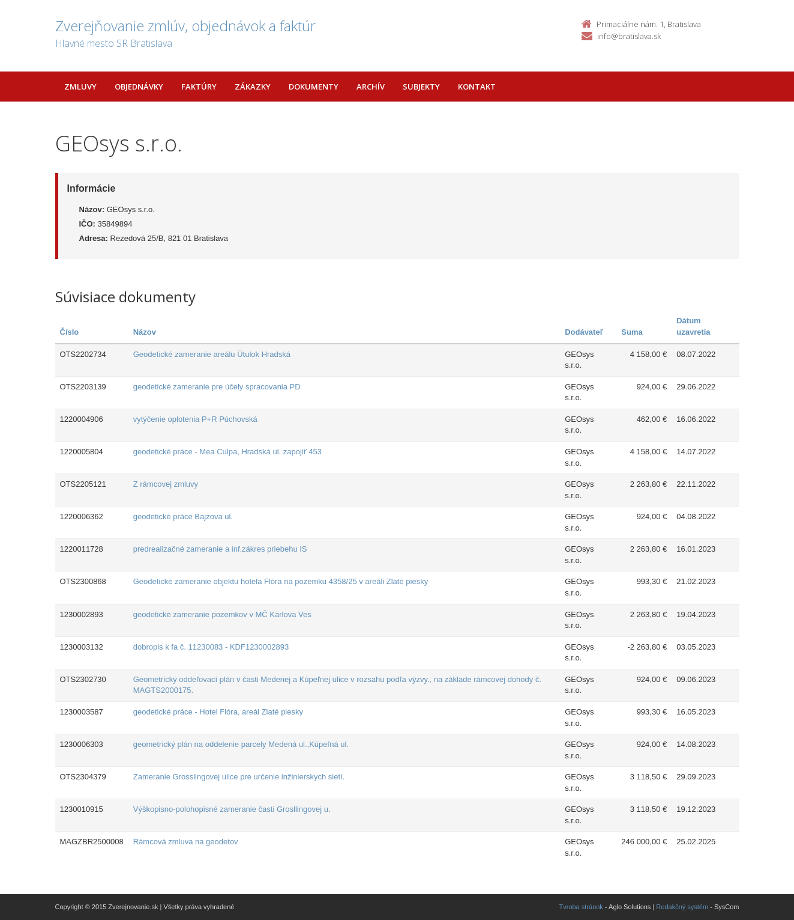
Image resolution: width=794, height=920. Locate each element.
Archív (370, 86)
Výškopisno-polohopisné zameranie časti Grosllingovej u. (232, 809)
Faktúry (199, 86)
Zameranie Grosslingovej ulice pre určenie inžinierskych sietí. (239, 776)
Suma (631, 332)
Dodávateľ (584, 332)
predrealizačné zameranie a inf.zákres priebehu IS (220, 548)
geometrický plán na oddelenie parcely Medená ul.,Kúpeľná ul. (241, 744)
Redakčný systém (682, 906)
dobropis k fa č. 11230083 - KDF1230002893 (211, 646)
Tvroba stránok (581, 906)
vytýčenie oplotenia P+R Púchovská (195, 419)
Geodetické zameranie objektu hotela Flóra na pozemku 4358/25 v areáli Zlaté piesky (280, 581)
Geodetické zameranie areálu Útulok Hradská (211, 354)
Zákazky (253, 86)
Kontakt (477, 86)
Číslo (69, 332)
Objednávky (139, 86)
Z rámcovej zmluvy (165, 484)
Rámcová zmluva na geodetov (185, 841)
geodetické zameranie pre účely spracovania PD (217, 386)
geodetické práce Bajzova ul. (183, 516)
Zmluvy (80, 86)
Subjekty (421, 86)
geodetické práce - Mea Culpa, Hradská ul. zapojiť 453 (227, 451)
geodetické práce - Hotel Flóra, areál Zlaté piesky (218, 711)
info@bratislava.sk (629, 36)
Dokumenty (313, 86)
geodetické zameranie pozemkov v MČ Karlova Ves (222, 614)
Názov (144, 332)
